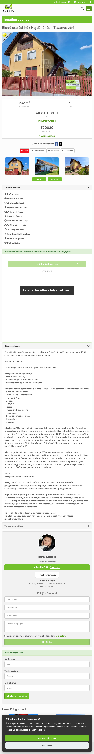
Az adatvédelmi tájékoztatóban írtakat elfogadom (36, 635)
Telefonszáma (11, 671)
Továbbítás (67, 150)
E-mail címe (10, 682)
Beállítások (47, 745)
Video (24, 150)
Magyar (79, 2)
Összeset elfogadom (47, 738)
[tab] (47, 187)
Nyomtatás (53, 150)
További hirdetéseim (47, 574)
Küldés (47, 642)
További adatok (47, 136)
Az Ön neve (9, 659)
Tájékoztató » (61, 635)
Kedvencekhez (37, 150)
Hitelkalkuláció (47, 121)
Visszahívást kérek (17, 696)
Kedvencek (62, 2)
